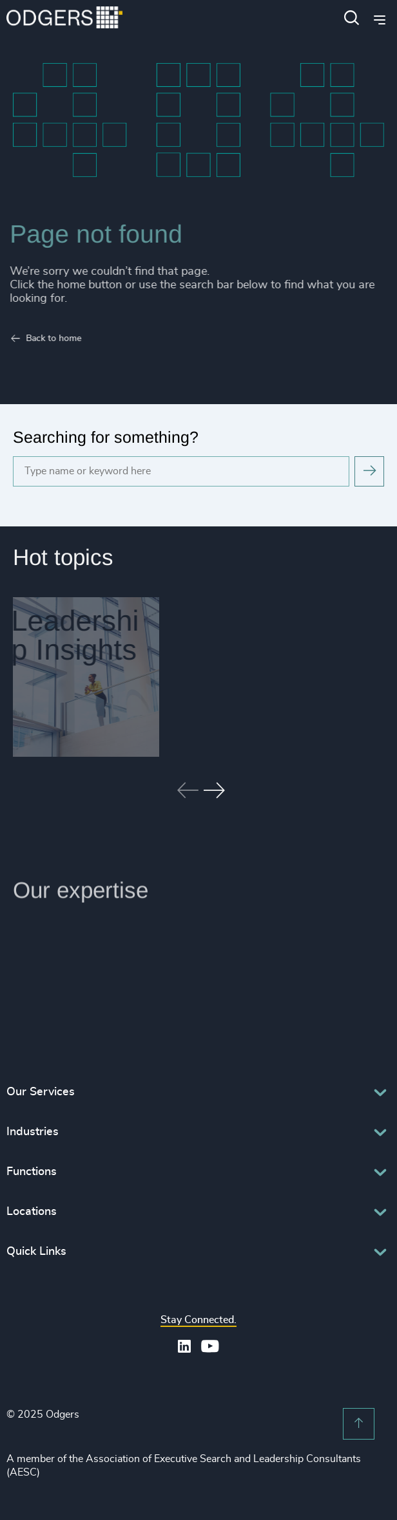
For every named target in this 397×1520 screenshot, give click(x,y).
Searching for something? (105, 437)
